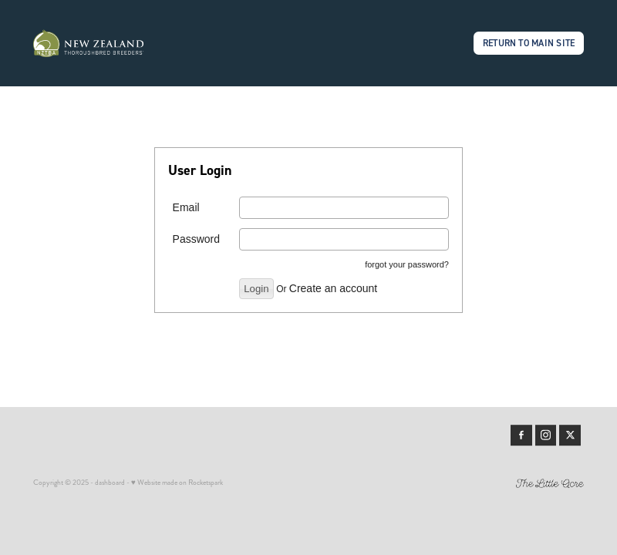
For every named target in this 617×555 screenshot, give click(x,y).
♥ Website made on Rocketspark (177, 482)
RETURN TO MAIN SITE (529, 43)
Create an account (333, 288)
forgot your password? (407, 264)
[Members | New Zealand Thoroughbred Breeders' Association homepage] (88, 43)
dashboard (110, 482)
